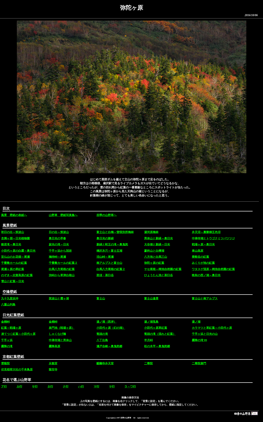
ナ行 (65, 386)
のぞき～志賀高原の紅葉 (17, 275)
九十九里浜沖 (9, 298)
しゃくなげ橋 (57, 333)
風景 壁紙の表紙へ (14, 215)
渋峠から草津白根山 (62, 275)
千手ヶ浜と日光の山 (205, 333)
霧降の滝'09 (199, 340)
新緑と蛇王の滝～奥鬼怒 (112, 244)
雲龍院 (5, 363)
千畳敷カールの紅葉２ (63, 262)
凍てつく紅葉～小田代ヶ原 (18, 333)
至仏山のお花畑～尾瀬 (15, 256)
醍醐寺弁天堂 (105, 363)
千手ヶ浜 (7, 340)
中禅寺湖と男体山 (60, 340)
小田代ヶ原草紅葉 (155, 327)
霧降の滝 (7, 346)
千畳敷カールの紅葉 (14, 262)
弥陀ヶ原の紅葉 (154, 262)
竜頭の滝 (102, 333)
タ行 (50, 386)
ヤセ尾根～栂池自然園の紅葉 (162, 269)
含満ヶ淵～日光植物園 (15, 238)
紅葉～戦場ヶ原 (11, 327)
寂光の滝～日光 (59, 244)
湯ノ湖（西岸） (106, 321)
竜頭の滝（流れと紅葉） (160, 333)
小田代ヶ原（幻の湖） (110, 327)
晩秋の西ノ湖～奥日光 (206, 275)
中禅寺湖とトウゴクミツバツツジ (213, 238)
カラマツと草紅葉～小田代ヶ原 (212, 327)
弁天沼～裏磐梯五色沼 (206, 232)
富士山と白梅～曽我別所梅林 (115, 232)
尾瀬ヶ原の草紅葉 (12, 269)
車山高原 (197, 250)
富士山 (100, 298)
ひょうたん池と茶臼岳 (158, 275)
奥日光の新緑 (105, 238)
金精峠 (5, 321)
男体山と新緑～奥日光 (158, 238)
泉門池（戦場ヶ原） (62, 327)
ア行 (4, 386)
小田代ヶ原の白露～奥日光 (18, 250)
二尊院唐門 (199, 363)
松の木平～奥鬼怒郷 (157, 346)
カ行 (19, 386)
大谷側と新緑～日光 (157, 244)
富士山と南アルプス (205, 298)
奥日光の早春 (57, 238)
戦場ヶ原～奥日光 (203, 244)
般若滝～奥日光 (11, 244)
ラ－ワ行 (130, 386)
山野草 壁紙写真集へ (63, 215)
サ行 (35, 386)
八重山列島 (8, 304)
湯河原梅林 (151, 232)
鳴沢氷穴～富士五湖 (109, 250)
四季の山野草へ (106, 215)
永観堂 (53, 363)
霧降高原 (54, 346)
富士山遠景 (151, 298)
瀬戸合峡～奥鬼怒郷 (109, 346)
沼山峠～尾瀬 (105, 256)
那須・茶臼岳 (105, 275)
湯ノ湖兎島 (151, 321)
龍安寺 (53, 369)
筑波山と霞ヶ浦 (59, 298)
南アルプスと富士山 (109, 262)
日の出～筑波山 (59, 232)
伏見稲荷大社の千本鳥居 (17, 369)
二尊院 (148, 363)
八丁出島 (102, 340)
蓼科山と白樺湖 (154, 250)
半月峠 (148, 340)
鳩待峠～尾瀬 (57, 256)
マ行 (96, 386)
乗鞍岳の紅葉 (200, 256)
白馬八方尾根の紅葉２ (110, 269)
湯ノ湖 (196, 321)
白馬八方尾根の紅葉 (62, 269)
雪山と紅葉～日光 (12, 281)
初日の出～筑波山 (12, 232)
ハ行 (81, 386)
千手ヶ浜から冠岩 (60, 250)
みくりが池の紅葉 (203, 262)
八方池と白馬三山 (155, 256)
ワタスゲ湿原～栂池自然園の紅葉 (213, 269)
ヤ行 (112, 386)
